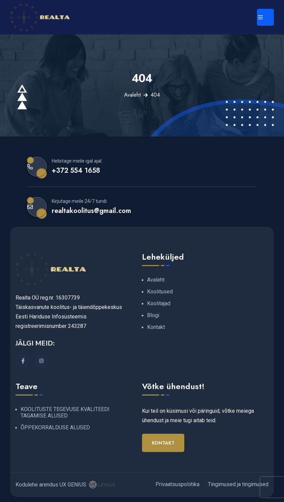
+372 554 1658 (76, 170)
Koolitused (160, 291)
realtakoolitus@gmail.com (91, 210)
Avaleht (132, 95)
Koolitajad (158, 303)
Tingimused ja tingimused (238, 484)
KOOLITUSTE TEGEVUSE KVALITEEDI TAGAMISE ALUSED (65, 412)
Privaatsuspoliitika (177, 484)
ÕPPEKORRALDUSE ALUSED (55, 427)
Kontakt (156, 327)
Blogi (153, 315)
